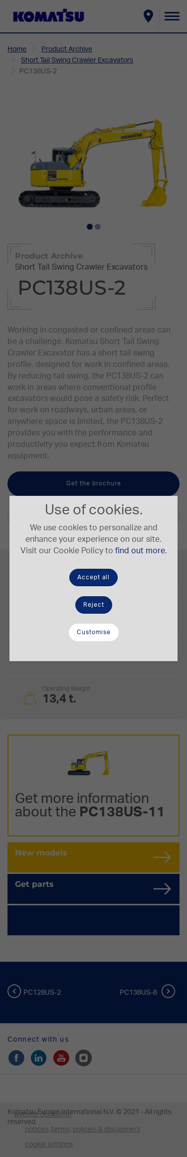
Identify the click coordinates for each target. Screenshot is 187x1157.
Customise (94, 632)
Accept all (93, 577)
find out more (140, 551)
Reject (93, 605)
